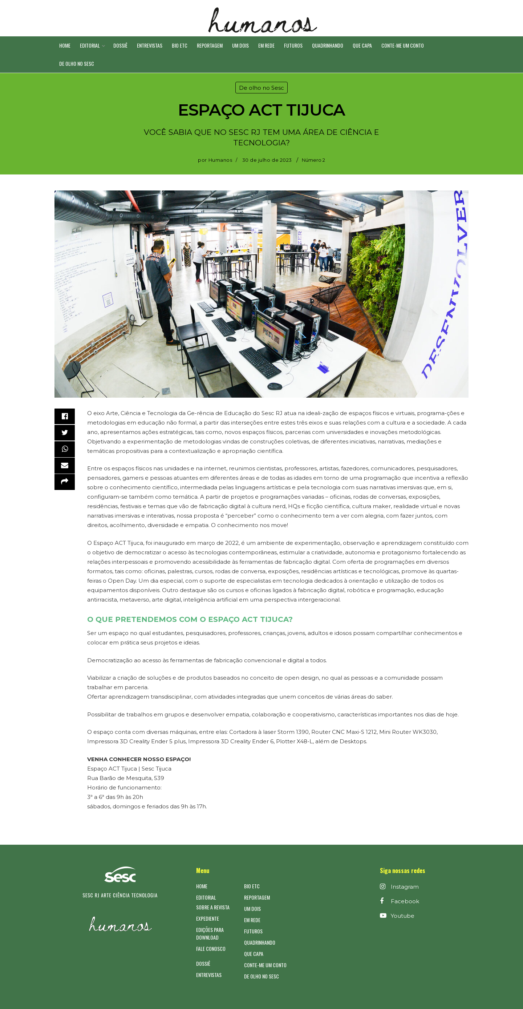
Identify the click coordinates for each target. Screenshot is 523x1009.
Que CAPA (362, 45)
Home (64, 45)
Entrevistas (149, 45)
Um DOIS (240, 45)
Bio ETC (179, 45)
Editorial (90, 45)
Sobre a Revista (213, 907)
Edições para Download (210, 933)
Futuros (293, 45)
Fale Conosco (211, 948)
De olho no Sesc (76, 63)
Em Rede (266, 45)
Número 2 (313, 160)
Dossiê (120, 45)
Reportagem (210, 45)
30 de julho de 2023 (267, 160)
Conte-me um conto (402, 45)
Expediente (207, 918)
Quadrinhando (327, 45)
